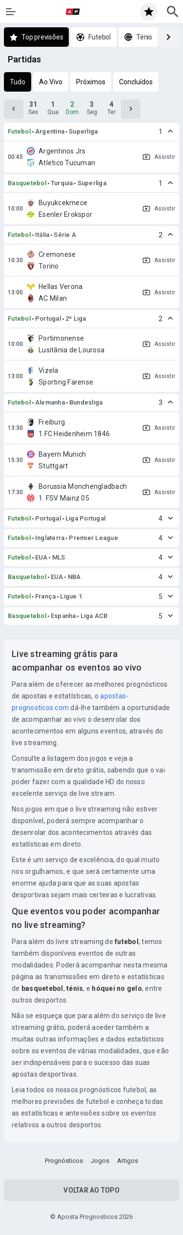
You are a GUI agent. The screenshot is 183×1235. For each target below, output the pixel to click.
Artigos (127, 1160)
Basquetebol (27, 183)
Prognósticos (64, 1160)
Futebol (19, 131)
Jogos (100, 1160)
